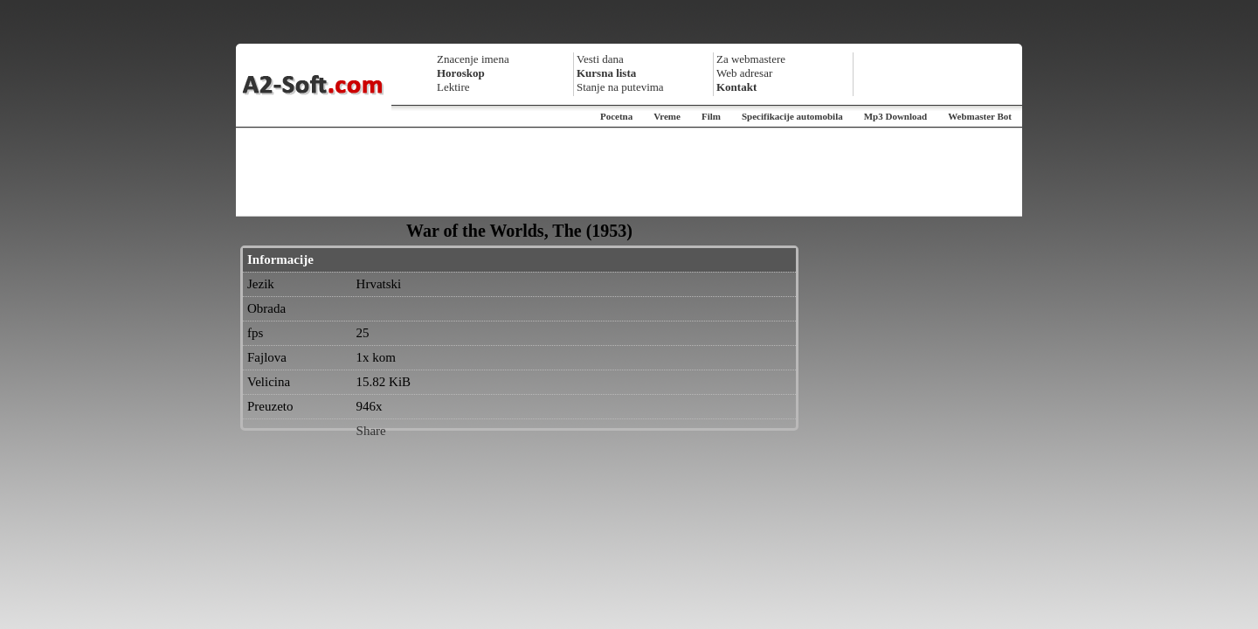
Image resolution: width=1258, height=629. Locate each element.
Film (711, 116)
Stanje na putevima (620, 86)
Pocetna (616, 116)
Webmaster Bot (980, 116)
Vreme (667, 116)
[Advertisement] (629, 172)
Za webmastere (750, 59)
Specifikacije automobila (792, 116)
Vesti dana (600, 59)
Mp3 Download (895, 116)
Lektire (453, 86)
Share (371, 431)
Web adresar (744, 72)
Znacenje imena (473, 59)
